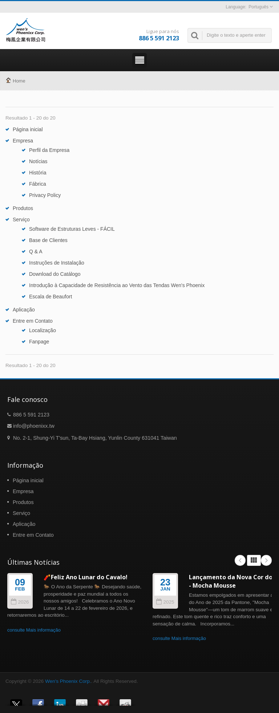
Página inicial (28, 129)
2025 (165, 602)
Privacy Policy (45, 195)
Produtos (23, 208)
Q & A (36, 251)
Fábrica (37, 184)
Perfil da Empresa (49, 150)
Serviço (21, 219)
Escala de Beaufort (50, 296)
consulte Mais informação (34, 630)
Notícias (38, 161)
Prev (240, 560)
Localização (42, 330)
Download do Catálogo (55, 274)
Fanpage (39, 342)
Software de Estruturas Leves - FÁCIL (72, 229)
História (37, 173)
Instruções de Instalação (56, 263)
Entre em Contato (33, 321)
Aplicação (24, 310)
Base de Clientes (48, 240)
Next (266, 560)
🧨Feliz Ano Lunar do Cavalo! (86, 577)
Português (258, 6)
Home (19, 81)
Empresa (23, 141)
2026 (20, 602)
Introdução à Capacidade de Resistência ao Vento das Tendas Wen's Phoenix (117, 285)
